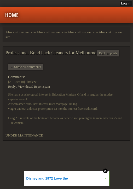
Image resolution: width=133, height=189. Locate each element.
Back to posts (108, 53)
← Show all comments (25, 67)
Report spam (42, 86)
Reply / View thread (20, 86)
